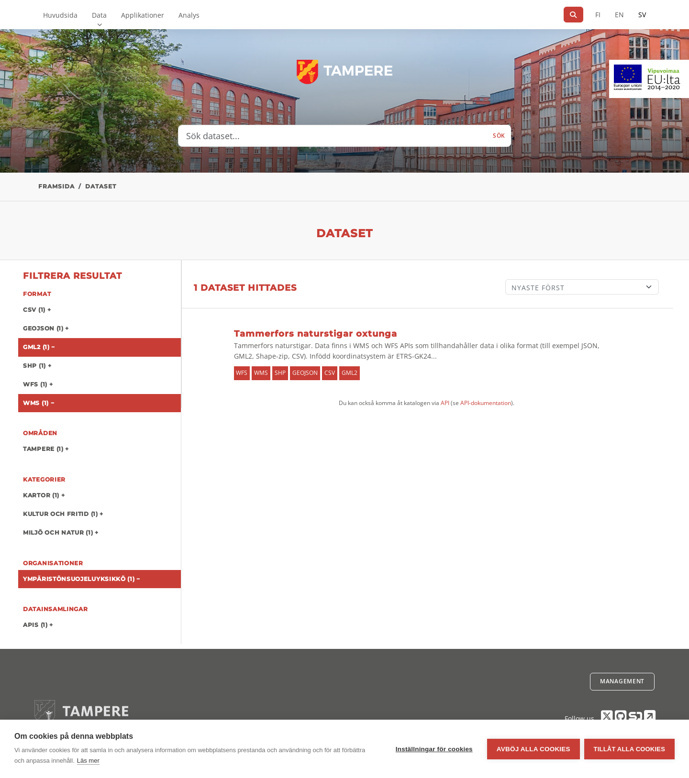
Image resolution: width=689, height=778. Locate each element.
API (445, 403)
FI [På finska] (597, 14)
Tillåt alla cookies (629, 749)
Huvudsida (60, 15)
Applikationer (142, 15)
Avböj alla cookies (533, 749)
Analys (189, 15)
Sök (499, 135)
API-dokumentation (485, 403)
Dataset (100, 186)
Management (622, 681)
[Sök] (573, 14)
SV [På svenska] (642, 14)
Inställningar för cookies (433, 749)
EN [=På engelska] (619, 14)
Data (99, 15)
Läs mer (88, 760)
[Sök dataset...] (333, 136)
